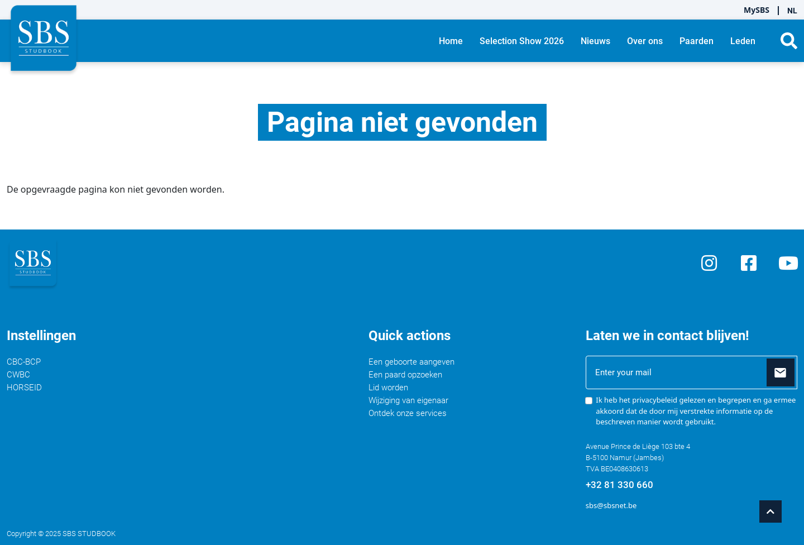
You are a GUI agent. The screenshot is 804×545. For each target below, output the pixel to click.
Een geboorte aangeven (411, 362)
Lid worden (388, 388)
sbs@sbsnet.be (611, 505)
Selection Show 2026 (522, 41)
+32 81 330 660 (619, 484)
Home (451, 41)
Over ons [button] (645, 41)
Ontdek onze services (407, 413)
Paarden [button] (696, 41)
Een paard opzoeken (405, 375)
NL (792, 10)
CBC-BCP (24, 362)
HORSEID (24, 388)
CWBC (18, 375)
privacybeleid (654, 400)
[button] (789, 40)
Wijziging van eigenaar (408, 400)
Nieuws (595, 41)
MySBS (756, 9)
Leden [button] (742, 41)
